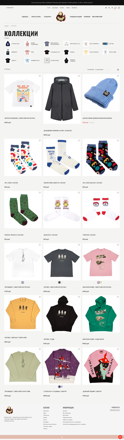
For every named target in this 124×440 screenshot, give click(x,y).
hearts (10, 61)
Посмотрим (51, 61)
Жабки (69, 52)
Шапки (45, 418)
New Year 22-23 (71, 44)
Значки (45, 430)
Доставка (55, 7)
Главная (6, 25)
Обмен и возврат (68, 421)
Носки (45, 421)
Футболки (46, 412)
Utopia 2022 (12, 44)
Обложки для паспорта (49, 425)
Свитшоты (46, 416)
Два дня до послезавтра (51, 44)
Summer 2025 (32, 61)
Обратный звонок (115, 411)
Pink (29, 52)
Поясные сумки (47, 427)
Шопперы (45, 423)
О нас (48, 7)
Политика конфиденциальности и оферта (74, 425)
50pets (12, 420)
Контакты (74, 7)
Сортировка (90, 70)
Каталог (65, 412)
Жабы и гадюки (69, 61)
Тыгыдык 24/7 (52, 52)
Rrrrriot (11, 52)
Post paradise (91, 44)
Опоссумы (109, 52)
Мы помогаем (67, 414)
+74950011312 (10, 7)
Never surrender (31, 44)
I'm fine (108, 44)
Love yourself (91, 52)
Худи (44, 414)
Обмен (68, 7)
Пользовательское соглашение (72, 423)
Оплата (62, 7)
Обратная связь (67, 418)
